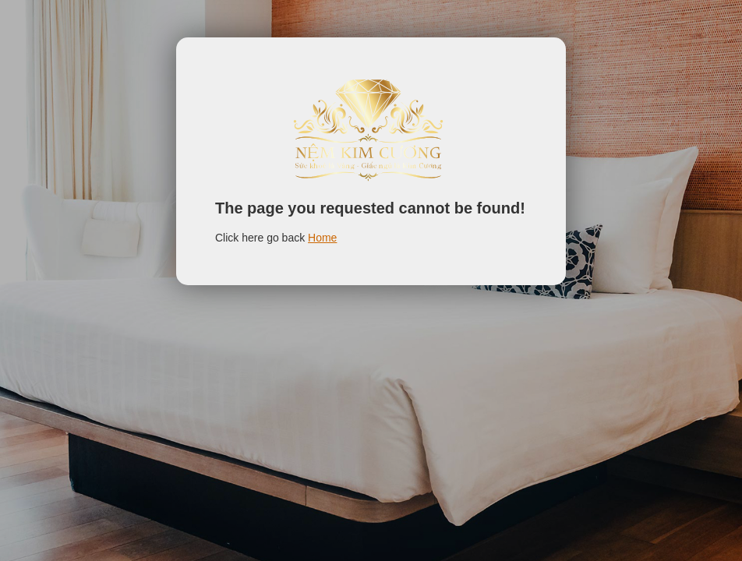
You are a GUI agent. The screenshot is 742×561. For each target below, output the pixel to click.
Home (322, 237)
